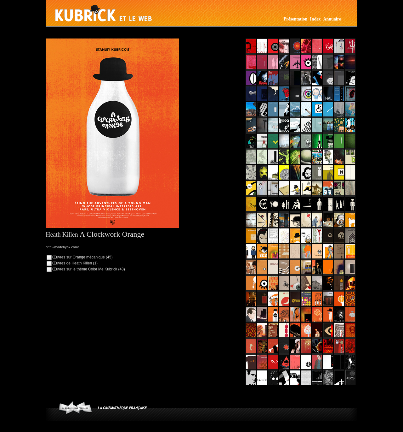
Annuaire (332, 19)
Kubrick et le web (103, 13)
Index (315, 19)
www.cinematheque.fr (75, 407)
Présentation (295, 19)
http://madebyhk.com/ (62, 247)
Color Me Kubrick (102, 269)
